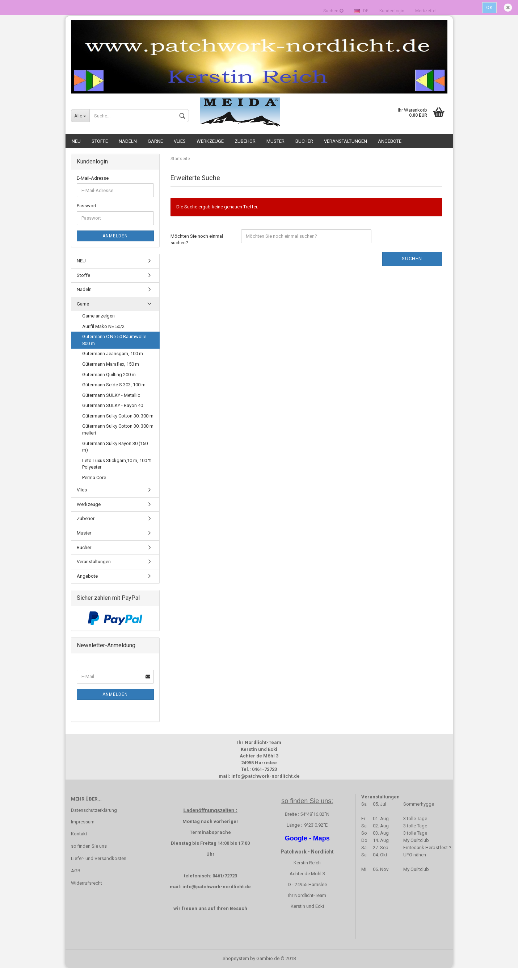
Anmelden (115, 235)
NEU (76, 141)
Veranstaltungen (345, 141)
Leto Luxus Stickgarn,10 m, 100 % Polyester (117, 464)
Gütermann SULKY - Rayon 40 (112, 405)
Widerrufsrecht (86, 883)
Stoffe (100, 141)
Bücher (304, 141)
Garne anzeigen (98, 316)
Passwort (86, 205)
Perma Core (94, 477)
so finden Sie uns (89, 846)
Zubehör (245, 141)
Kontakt (79, 833)
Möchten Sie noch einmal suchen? (196, 239)
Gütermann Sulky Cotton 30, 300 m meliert (117, 429)
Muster (275, 141)
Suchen (412, 258)
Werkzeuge (210, 141)
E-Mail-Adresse (93, 178)
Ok (489, 7)
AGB (75, 870)
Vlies (180, 141)
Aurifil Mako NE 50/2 (103, 326)
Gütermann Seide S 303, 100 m (114, 384)
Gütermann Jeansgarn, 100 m (112, 353)
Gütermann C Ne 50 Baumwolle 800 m (114, 340)
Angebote (389, 141)
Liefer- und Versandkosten (98, 858)
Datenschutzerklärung (94, 810)
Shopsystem (236, 958)
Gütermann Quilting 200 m (109, 374)
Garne (155, 141)
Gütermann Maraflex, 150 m (110, 364)
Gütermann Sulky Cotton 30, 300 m (117, 416)
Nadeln (128, 141)
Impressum (82, 821)
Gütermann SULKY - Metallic (111, 395)
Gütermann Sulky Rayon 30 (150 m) (115, 447)
